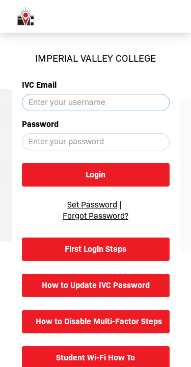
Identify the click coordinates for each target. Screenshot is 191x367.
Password (40, 124)
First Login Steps (95, 249)
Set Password (92, 204)
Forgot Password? (95, 216)
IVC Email (39, 85)
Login (95, 174)
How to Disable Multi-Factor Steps (99, 321)
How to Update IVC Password (96, 285)
